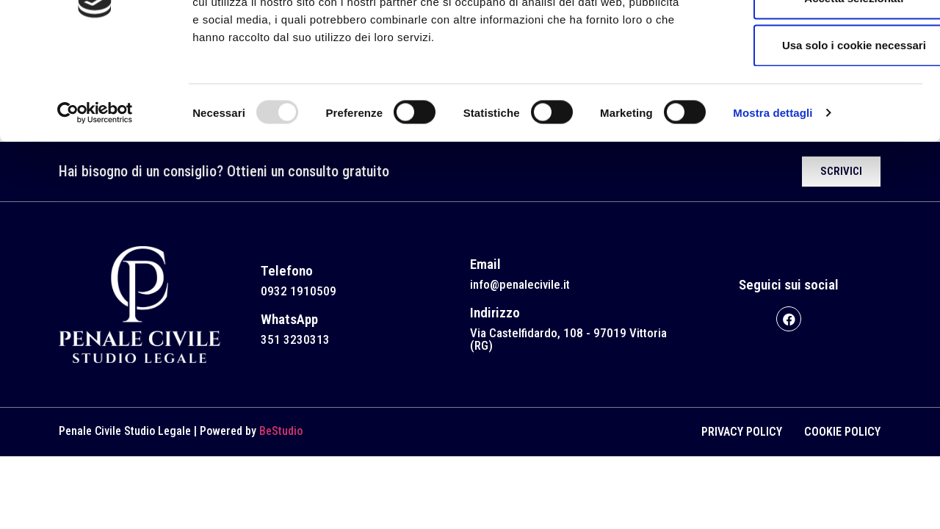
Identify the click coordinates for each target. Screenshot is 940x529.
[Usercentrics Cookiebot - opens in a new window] (95, 200)
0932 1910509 (298, 291)
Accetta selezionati (817, 85)
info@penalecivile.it (520, 284)
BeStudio (281, 431)
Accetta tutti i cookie (818, 38)
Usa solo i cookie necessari (817, 132)
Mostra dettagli (772, 199)
